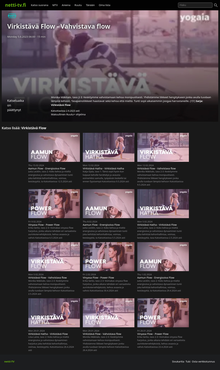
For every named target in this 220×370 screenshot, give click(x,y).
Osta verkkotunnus (203, 361)
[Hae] (195, 5)
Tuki (188, 361)
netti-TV (9, 361)
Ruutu (78, 5)
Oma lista (104, 5)
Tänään (90, 5)
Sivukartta (178, 361)
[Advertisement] (110, 66)
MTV (55, 5)
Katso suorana (39, 5)
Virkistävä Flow (61, 105)
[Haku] (216, 5)
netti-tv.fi (15, 5)
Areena (66, 5)
